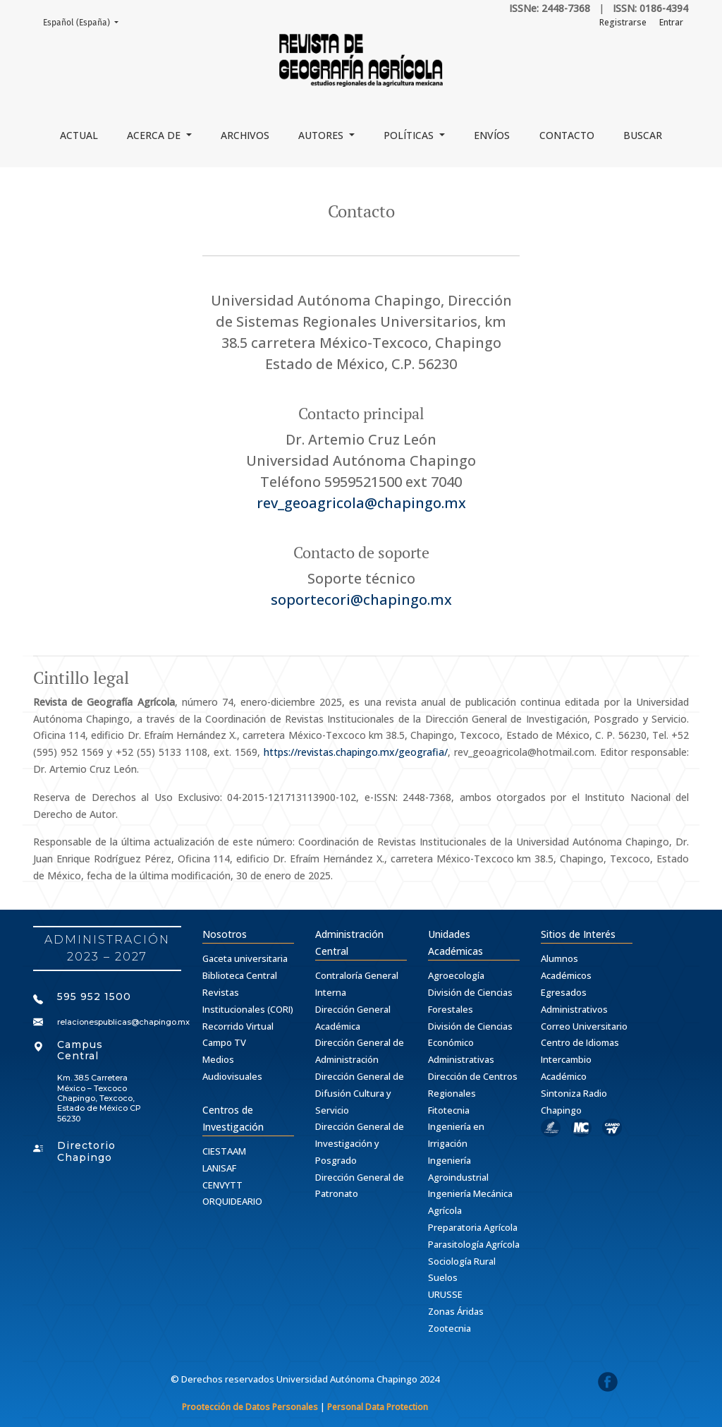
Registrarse (623, 22)
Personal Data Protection (377, 1407)
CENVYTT (222, 1185)
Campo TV (224, 1042)
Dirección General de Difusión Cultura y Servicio (359, 1093)
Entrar (671, 22)
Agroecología (456, 975)
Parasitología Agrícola (474, 1244)
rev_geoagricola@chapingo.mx (361, 502)
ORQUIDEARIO (232, 1201)
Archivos (245, 135)
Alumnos (559, 958)
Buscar (642, 135)
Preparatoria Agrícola (473, 1227)
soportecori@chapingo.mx (361, 599)
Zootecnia (449, 1328)
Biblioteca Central (239, 975)
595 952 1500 (94, 996)
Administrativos (574, 1009)
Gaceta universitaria (245, 958)
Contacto (566, 135)
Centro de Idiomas (580, 1042)
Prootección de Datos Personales (250, 1407)
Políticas (410, 135)
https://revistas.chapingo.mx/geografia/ (356, 752)
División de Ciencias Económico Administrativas (470, 1043)
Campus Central (80, 1050)
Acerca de (155, 135)
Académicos (566, 975)
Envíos (492, 135)
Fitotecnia (449, 1110)
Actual (79, 135)
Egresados (564, 992)
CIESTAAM (224, 1151)
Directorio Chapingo (86, 1151)
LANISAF (219, 1168)
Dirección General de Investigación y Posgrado (359, 1143)
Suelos (443, 1277)
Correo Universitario (584, 1026)
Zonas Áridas (456, 1311)
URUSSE (445, 1294)
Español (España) (85, 22)
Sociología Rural (462, 1261)
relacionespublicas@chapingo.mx (123, 1022)
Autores (322, 135)
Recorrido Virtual (238, 1026)
